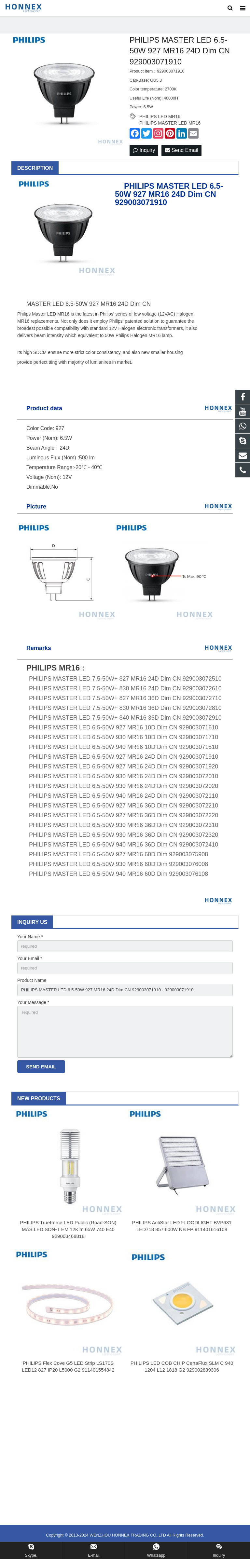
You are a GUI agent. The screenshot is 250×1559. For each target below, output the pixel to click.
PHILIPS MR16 (53, 673)
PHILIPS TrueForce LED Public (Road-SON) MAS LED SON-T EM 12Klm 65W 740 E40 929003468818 (68, 1240)
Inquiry (144, 156)
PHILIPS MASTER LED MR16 (170, 128)
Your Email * (29, 965)
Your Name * (30, 942)
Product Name (31, 987)
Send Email (181, 156)
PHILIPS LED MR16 (159, 122)
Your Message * (33, 1010)
